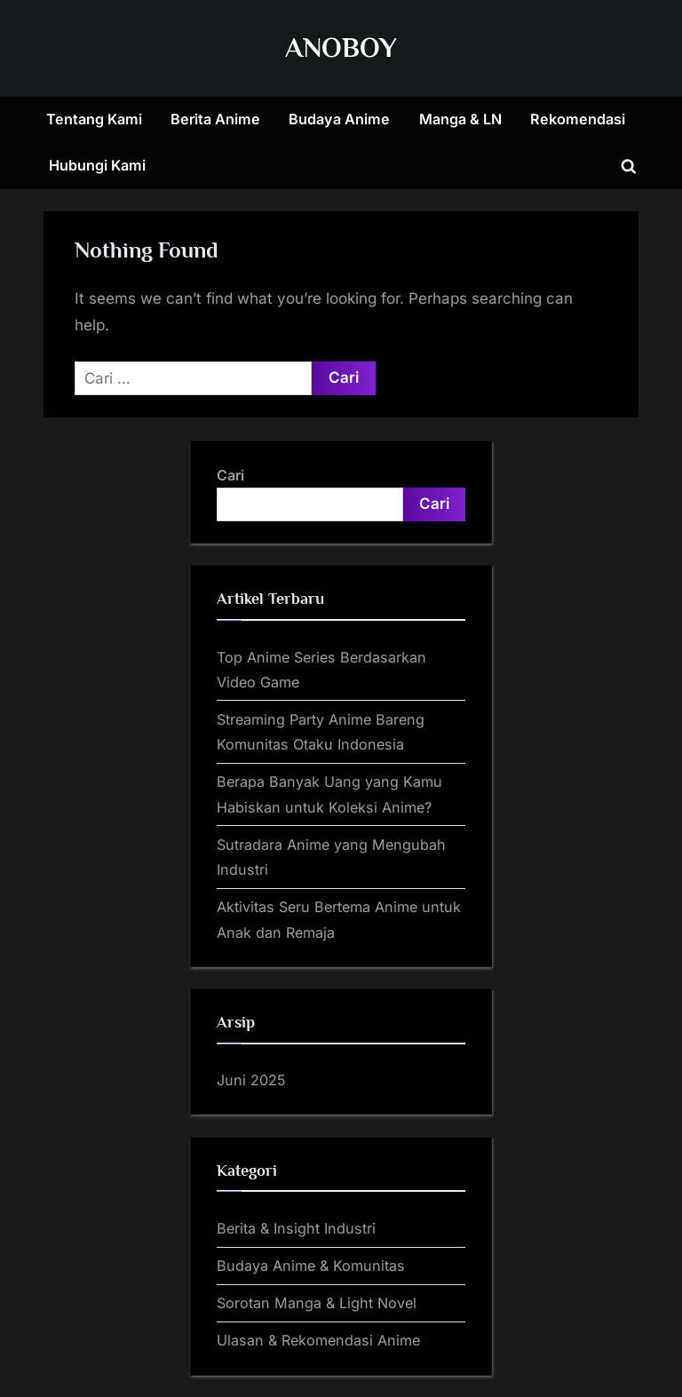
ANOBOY (341, 47)
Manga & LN (460, 119)
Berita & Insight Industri (296, 1228)
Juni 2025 (251, 1080)
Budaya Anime (339, 119)
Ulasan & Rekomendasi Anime (318, 1340)
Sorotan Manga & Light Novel (316, 1303)
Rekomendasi (577, 119)
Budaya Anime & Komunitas (311, 1265)
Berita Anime (215, 119)
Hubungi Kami (97, 165)
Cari (230, 475)
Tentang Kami (94, 119)
